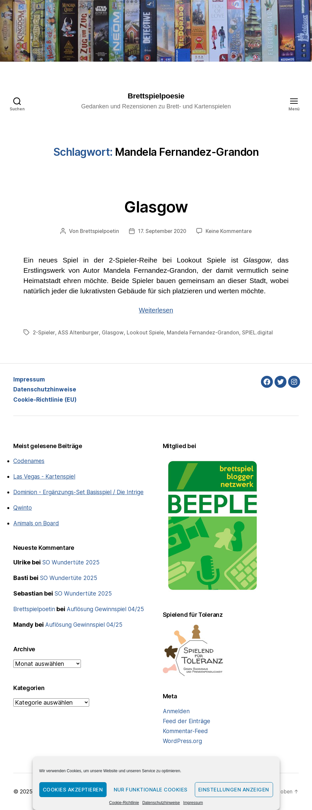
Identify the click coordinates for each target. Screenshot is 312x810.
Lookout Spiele (148, 332)
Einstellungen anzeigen (233, 789)
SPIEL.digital (261, 332)
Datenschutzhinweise (161, 802)
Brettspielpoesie (156, 96)
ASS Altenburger (80, 332)
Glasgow (156, 206)
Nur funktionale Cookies (151, 789)
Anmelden (176, 711)
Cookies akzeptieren (73, 789)
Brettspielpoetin (97, 231)
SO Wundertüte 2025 (71, 571)
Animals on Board (37, 532)
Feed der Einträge (187, 721)
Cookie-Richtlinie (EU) (45, 399)
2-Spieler (44, 332)
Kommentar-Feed (186, 731)
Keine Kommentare (231, 231)
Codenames (29, 460)
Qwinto (23, 516)
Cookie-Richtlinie (124, 802)
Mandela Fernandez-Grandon (206, 332)
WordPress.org (183, 741)
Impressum (193, 802)
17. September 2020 (162, 231)
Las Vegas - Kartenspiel (45, 476)
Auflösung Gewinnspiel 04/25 (108, 618)
